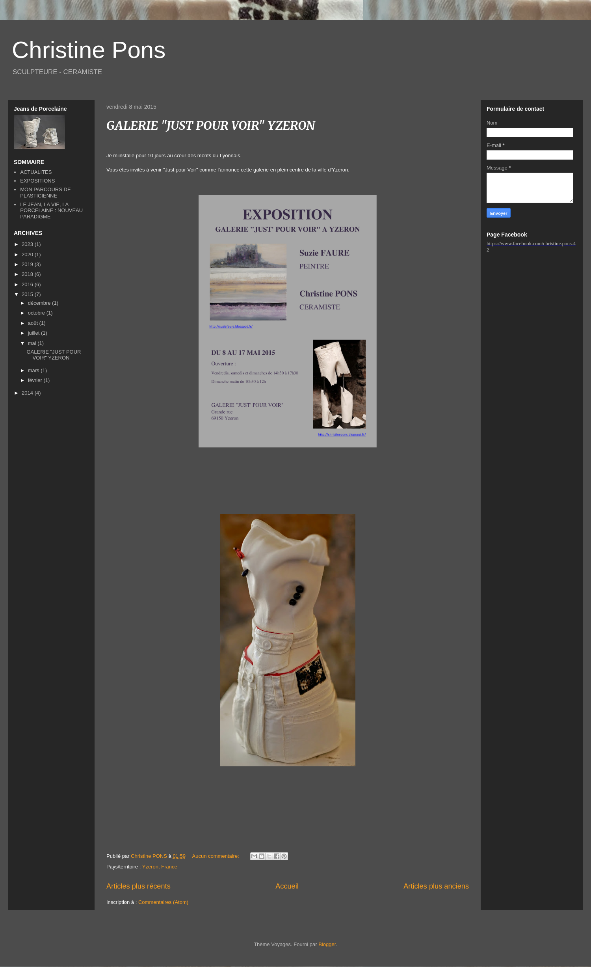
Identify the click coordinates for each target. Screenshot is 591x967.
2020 (28, 254)
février (36, 380)
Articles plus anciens (436, 886)
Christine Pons (88, 50)
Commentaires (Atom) (163, 902)
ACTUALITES (36, 172)
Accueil (287, 886)
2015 (28, 294)
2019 (28, 264)
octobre (37, 313)
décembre (40, 303)
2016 (28, 284)
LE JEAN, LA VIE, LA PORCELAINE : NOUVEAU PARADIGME (51, 210)
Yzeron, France (159, 867)
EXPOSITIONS (37, 181)
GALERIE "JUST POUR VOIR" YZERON (210, 125)
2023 (28, 244)
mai (33, 343)
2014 (28, 393)
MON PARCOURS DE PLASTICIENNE (45, 192)
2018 (28, 274)
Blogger (327, 944)
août (33, 323)
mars (34, 370)
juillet (34, 333)
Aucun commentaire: (216, 856)
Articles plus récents (138, 886)
